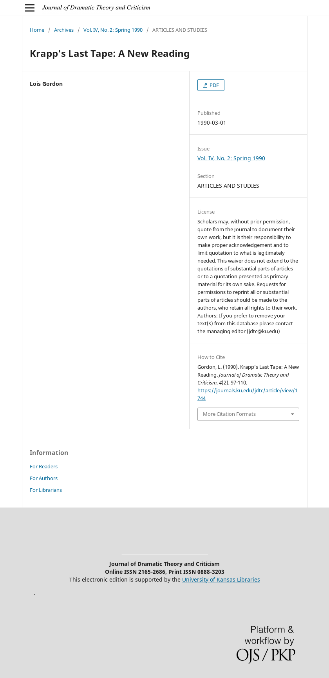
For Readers (44, 466)
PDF (213, 85)
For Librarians (46, 489)
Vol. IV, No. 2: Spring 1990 (113, 29)
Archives (64, 29)
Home (37, 29)
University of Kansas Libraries (221, 579)
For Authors (44, 478)
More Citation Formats (229, 413)
